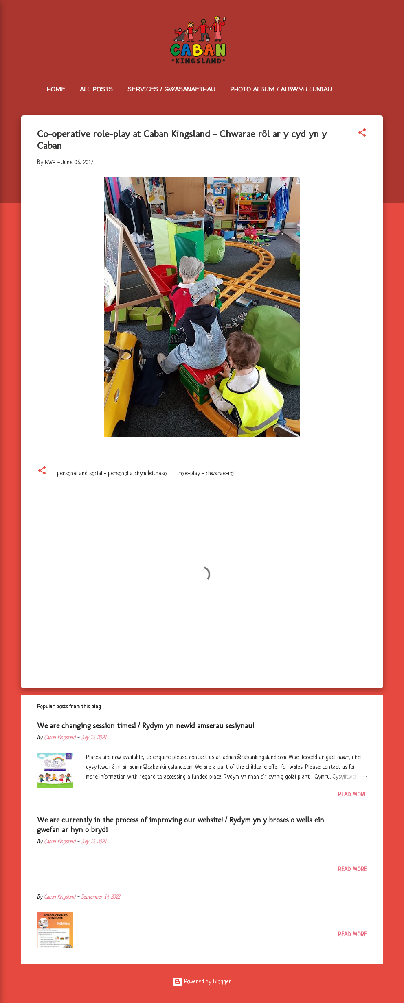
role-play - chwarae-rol (206, 473)
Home (56, 89)
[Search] (378, 22)
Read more (352, 795)
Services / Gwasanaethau (171, 89)
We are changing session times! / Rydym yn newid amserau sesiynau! (145, 725)
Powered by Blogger (202, 982)
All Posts (96, 89)
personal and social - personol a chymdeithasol (112, 473)
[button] (362, 134)
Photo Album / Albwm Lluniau (281, 89)
